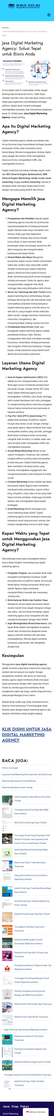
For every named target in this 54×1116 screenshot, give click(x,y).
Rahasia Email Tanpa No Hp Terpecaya (21, 938)
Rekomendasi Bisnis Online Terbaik (17, 787)
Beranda (5, 28)
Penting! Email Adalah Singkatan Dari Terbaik (23, 958)
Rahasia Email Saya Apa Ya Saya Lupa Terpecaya (25, 894)
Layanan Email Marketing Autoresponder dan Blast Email (27, 774)
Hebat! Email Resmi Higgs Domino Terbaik (22, 964)
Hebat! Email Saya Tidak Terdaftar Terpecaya (24, 977)
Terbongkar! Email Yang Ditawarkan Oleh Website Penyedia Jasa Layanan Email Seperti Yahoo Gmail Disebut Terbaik (24, 820)
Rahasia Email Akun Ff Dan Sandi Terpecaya (23, 951)
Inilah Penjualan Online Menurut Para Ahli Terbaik (25, 797)
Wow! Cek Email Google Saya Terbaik (20, 810)
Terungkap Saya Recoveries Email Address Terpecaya (27, 971)
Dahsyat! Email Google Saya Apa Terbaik (21, 871)
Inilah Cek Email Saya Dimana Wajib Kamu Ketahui (25, 945)
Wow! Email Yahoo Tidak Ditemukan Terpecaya (24, 837)
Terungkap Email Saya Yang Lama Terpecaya (24, 877)
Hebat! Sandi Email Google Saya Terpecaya (22, 932)
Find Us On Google (10, 768)
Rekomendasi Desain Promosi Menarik (19, 781)
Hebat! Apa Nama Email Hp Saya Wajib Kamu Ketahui (27, 830)
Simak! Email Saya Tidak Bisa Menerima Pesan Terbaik (28, 864)
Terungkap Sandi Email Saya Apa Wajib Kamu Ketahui (27, 803)
